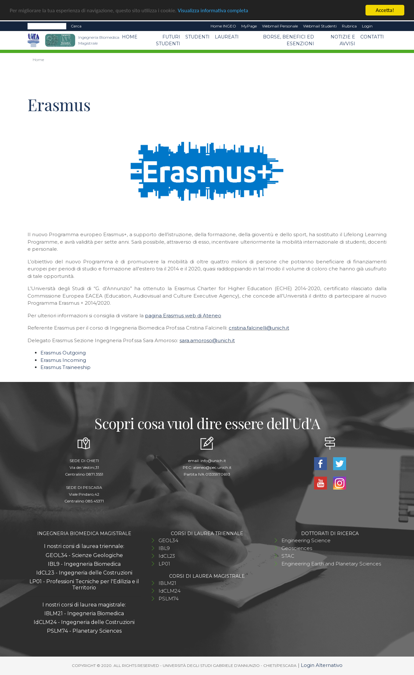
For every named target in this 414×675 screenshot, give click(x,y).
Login (367, 26)
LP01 (164, 564)
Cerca (76, 26)
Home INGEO (223, 26)
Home (129, 37)
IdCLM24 (169, 591)
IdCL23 (166, 556)
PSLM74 (168, 599)
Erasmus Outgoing (63, 353)
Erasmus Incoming (63, 360)
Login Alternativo (322, 665)
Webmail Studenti (320, 26)
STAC (287, 556)
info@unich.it (213, 460)
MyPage (249, 26)
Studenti (197, 37)
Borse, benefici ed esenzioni (288, 40)
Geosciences (296, 548)
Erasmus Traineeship (65, 367)
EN (381, 26)
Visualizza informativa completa (213, 10)
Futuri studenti (168, 40)
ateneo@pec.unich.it (212, 467)
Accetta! (385, 10)
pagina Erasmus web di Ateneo (183, 315)
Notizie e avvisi (343, 40)
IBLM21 (167, 583)
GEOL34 (168, 540)
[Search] (46, 26)
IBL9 (164, 548)
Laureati (227, 37)
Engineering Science (306, 540)
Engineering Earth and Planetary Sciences (331, 564)
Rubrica (349, 26)
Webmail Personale (280, 26)
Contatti (372, 37)
